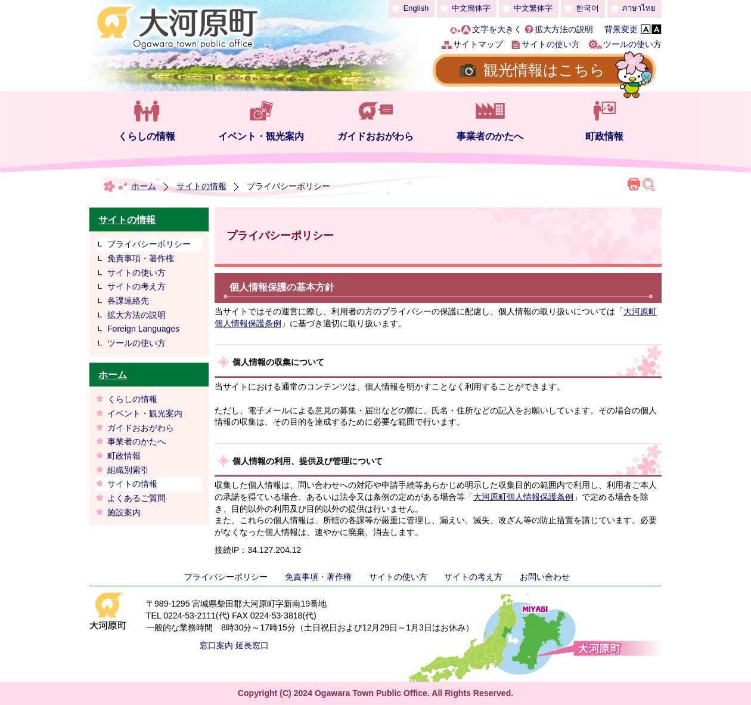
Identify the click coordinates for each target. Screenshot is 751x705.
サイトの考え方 (136, 286)
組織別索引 (128, 470)
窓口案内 (216, 645)
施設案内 (124, 512)
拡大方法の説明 (564, 29)
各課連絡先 (128, 300)
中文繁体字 (533, 8)
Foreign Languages (143, 328)
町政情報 (604, 136)
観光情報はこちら (544, 69)
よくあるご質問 (136, 498)
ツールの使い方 (632, 44)
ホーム (143, 186)
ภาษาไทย (639, 8)
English (416, 8)
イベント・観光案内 (261, 136)
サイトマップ (478, 44)
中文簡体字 (471, 8)
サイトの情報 (201, 186)
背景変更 (621, 29)
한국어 (587, 8)
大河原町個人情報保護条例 (523, 497)
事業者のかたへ (490, 136)
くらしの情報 (146, 136)
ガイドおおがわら (375, 136)
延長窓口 (252, 645)
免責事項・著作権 (140, 258)
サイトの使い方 (551, 44)
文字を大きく (497, 29)
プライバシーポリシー (149, 244)
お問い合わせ (545, 577)
